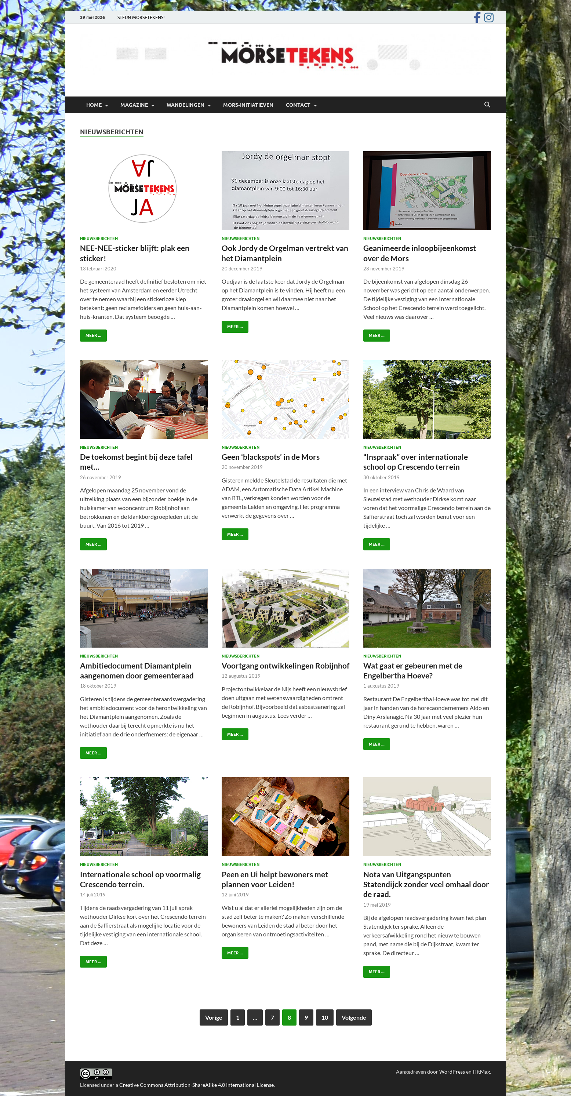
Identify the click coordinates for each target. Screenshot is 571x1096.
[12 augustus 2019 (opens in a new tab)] (241, 676)
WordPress (452, 1071)
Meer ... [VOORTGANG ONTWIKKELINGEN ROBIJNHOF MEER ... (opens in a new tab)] (232, 732)
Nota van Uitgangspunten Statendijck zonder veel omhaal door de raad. (426, 884)
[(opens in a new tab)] (285, 608)
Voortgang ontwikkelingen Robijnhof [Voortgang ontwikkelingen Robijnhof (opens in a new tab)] (285, 665)
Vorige (213, 1017)
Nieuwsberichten (99, 238)
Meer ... (90, 333)
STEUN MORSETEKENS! (141, 17)
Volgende (354, 1017)
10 (324, 1017)
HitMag (481, 1071)
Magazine (134, 105)
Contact (298, 105)
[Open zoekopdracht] (487, 105)
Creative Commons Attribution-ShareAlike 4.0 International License (196, 1085)
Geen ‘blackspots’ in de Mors (271, 456)
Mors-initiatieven (248, 105)
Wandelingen (185, 105)
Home (94, 105)
